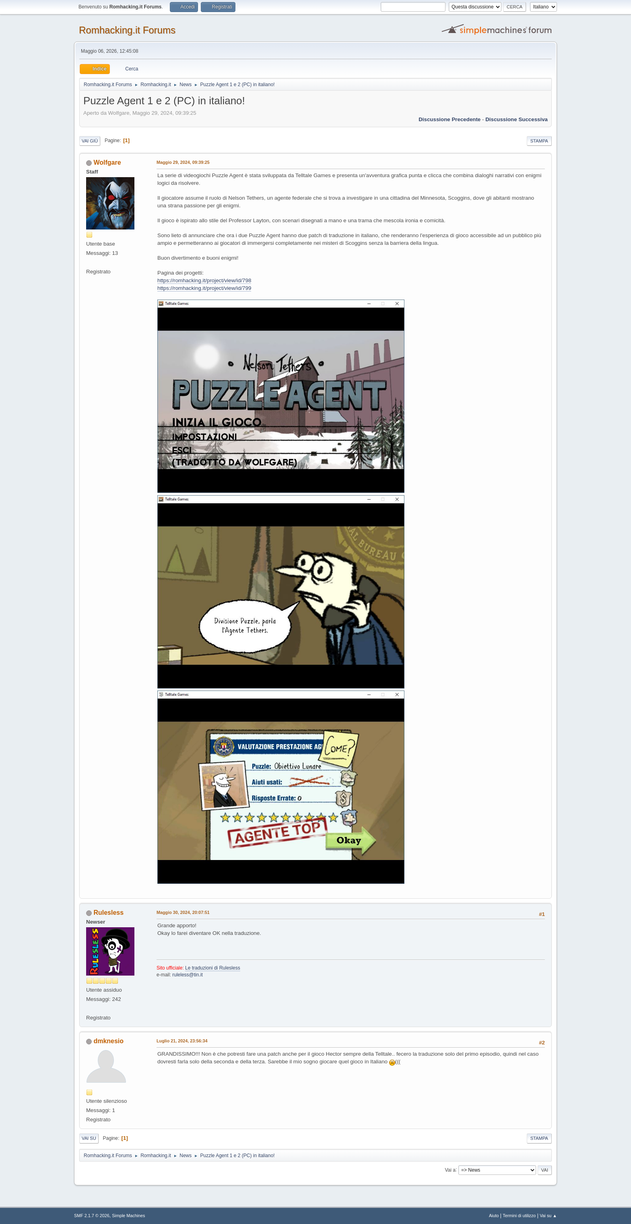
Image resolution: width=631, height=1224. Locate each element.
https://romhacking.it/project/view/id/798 (204, 280)
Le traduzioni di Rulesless (212, 968)
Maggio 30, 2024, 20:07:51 (183, 912)
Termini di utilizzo (519, 1215)
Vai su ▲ (548, 1215)
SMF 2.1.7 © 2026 (91, 1215)
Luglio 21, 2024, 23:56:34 (182, 1040)
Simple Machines (128, 1215)
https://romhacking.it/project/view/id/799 (204, 288)
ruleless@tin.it (187, 975)
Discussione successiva (516, 119)
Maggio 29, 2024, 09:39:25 (183, 162)
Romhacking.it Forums (127, 30)
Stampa (539, 141)
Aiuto (494, 1215)
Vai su (89, 1138)
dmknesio (108, 1041)
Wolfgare (107, 162)
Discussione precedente (449, 119)
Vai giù (90, 141)
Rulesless (108, 912)
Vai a (450, 1169)
